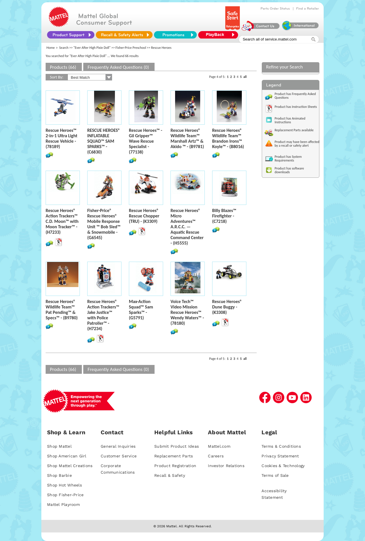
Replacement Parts (173, 456)
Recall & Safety (169, 475)
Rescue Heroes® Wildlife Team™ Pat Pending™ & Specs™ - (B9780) (62, 309)
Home (50, 48)
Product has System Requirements (288, 158)
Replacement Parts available (294, 130)
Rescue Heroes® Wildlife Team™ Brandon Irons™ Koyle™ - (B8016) (228, 138)
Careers (216, 456)
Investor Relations (226, 465)
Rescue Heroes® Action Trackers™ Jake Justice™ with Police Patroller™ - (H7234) (103, 315)
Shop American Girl (66, 456)
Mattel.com (219, 446)
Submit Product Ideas (176, 446)
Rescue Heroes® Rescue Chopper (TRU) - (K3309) (144, 216)
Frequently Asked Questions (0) (118, 67)
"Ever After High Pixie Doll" (92, 48)
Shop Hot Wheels (64, 485)
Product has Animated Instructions (290, 120)
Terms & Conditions (281, 446)
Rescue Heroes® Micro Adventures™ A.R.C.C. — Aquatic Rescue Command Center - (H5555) (187, 227)
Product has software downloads (289, 170)
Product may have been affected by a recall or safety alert (297, 144)
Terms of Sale (275, 475)
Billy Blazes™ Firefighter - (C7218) (224, 216)
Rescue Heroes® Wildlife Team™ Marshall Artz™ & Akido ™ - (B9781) (187, 138)
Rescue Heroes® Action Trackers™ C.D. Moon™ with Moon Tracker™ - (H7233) (62, 221)
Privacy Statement (280, 456)
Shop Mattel (59, 446)
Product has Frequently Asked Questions (295, 96)
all (245, 77)
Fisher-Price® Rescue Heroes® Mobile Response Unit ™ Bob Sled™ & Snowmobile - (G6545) (104, 224)
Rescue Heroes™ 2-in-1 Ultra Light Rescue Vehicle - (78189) (61, 138)
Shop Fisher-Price (65, 494)
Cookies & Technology (283, 465)
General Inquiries (118, 446)
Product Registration (175, 465)
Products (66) (63, 67)
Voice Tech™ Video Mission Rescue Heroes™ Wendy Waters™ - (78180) (187, 312)
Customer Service (119, 456)
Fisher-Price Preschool (130, 48)
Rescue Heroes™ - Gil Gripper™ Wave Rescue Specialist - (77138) (145, 141)
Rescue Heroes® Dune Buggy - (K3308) (227, 307)
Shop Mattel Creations (69, 465)
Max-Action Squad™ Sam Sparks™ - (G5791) (141, 309)
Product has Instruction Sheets (296, 107)
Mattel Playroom (63, 504)
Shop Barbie (59, 475)
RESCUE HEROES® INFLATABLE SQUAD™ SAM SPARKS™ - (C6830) (103, 141)
